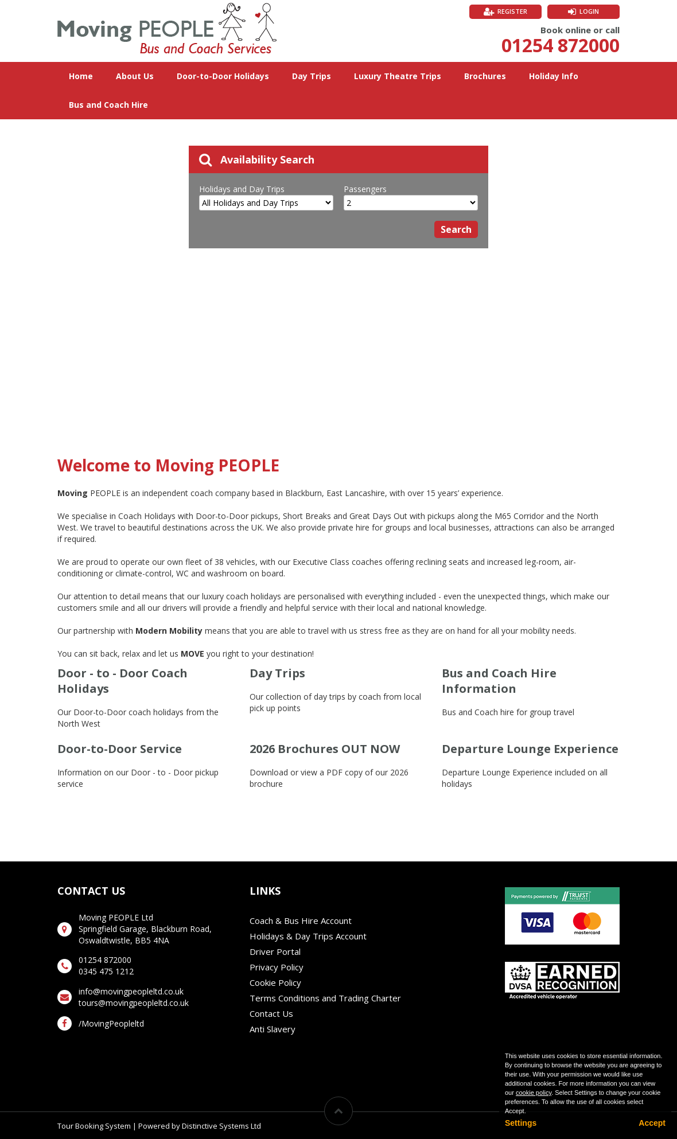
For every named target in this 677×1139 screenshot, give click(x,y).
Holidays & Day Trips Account (308, 936)
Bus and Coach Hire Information (499, 680)
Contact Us (271, 1013)
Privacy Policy (277, 967)
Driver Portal (275, 951)
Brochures (485, 76)
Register (512, 11)
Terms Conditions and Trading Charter (325, 998)
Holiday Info (553, 76)
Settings (520, 1123)
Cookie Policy (275, 982)
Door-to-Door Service (119, 748)
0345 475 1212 (106, 971)
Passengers (365, 189)
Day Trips (311, 76)
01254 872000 (560, 45)
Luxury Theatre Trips (397, 76)
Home (81, 76)
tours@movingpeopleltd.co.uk (134, 1002)
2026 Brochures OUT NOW (325, 748)
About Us (135, 76)
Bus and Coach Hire (108, 104)
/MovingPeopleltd (111, 1023)
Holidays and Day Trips (242, 189)
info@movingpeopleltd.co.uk (131, 991)
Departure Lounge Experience (530, 748)
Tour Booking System (94, 1126)
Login (589, 11)
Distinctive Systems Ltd (221, 1126)
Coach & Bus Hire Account (301, 920)
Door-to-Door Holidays (223, 76)
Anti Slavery (272, 1029)
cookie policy (533, 1092)
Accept (652, 1123)
